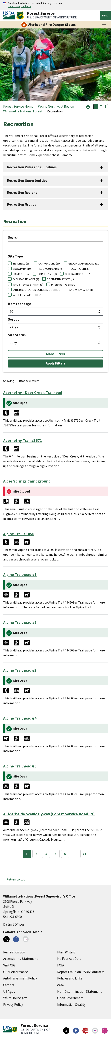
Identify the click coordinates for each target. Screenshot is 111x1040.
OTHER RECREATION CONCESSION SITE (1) (37, 290)
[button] (87, 106)
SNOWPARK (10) (22, 269)
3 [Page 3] (46, 854)
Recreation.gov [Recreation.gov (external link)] (14, 952)
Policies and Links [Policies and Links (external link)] (69, 978)
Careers (8, 985)
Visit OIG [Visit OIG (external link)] (9, 965)
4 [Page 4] (55, 854)
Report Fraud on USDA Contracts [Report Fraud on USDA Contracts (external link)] (80, 972)
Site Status (17, 335)
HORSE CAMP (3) (47, 274)
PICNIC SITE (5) (21, 274)
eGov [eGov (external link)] (60, 985)
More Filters (55, 354)
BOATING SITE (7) (80, 269)
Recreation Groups (21, 204)
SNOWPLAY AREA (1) (81, 290)
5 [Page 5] (65, 854)
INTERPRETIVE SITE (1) (63, 284)
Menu (105, 15)
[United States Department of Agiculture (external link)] (9, 15)
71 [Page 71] (84, 854)
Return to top (15, 879)
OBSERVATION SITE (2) (78, 274)
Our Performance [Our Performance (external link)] (15, 972)
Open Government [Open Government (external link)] (70, 998)
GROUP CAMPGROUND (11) (84, 263)
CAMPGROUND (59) (49, 263)
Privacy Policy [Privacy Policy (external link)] (13, 1004)
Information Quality (71, 1004)
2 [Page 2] (36, 854)
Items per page (19, 304)
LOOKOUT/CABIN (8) (51, 269)
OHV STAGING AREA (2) (26, 279)
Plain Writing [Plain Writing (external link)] (66, 952)
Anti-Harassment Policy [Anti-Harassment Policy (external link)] (20, 978)
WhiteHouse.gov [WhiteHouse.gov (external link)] (15, 998)
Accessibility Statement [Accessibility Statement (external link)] (20, 958)
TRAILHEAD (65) (21, 263)
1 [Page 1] (27, 854)
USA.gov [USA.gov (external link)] (9, 991)
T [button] (96, 107)
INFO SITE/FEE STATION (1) (28, 284)
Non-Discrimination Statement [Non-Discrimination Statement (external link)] (79, 991)
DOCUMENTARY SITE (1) (60, 279)
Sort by (13, 319)
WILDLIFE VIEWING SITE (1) (27, 295)
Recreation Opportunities (27, 180)
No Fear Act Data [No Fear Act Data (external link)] (69, 958)
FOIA (60, 965)
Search (13, 237)
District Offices (13, 924)
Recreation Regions (22, 192)
